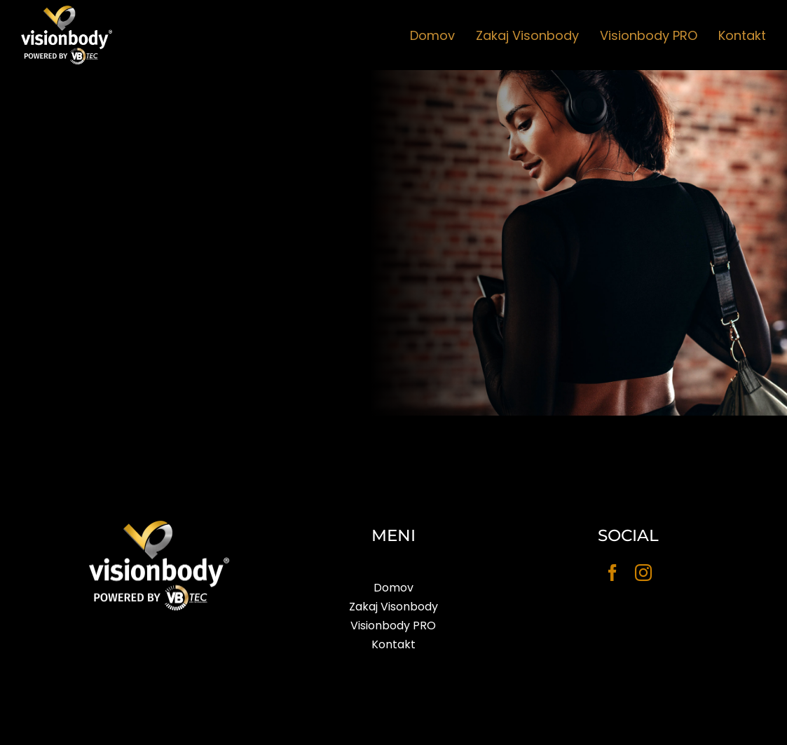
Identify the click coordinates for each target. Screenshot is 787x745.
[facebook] (612, 572)
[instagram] (643, 572)
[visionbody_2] (66, 11)
